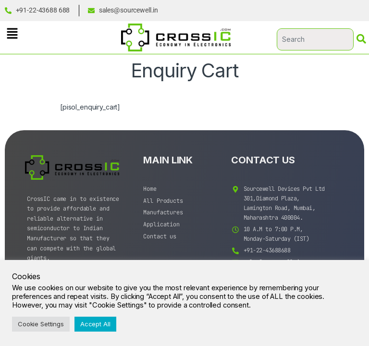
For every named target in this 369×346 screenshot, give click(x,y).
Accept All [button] (95, 324)
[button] (12, 33)
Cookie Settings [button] (41, 324)
